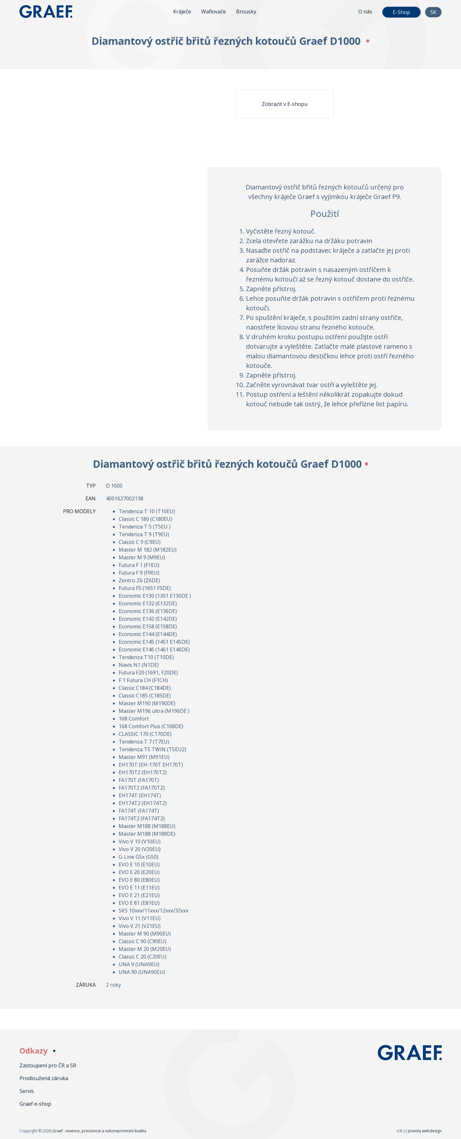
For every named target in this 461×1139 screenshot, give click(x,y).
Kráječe (182, 11)
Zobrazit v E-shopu (284, 104)
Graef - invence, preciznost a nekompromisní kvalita (51, 11)
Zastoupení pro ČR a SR (48, 1065)
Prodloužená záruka (44, 1078)
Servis (27, 1091)
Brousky (246, 11)
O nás (365, 11)
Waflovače (213, 11)
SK (433, 12)
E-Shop (401, 12)
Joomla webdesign (425, 1131)
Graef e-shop (35, 1103)
